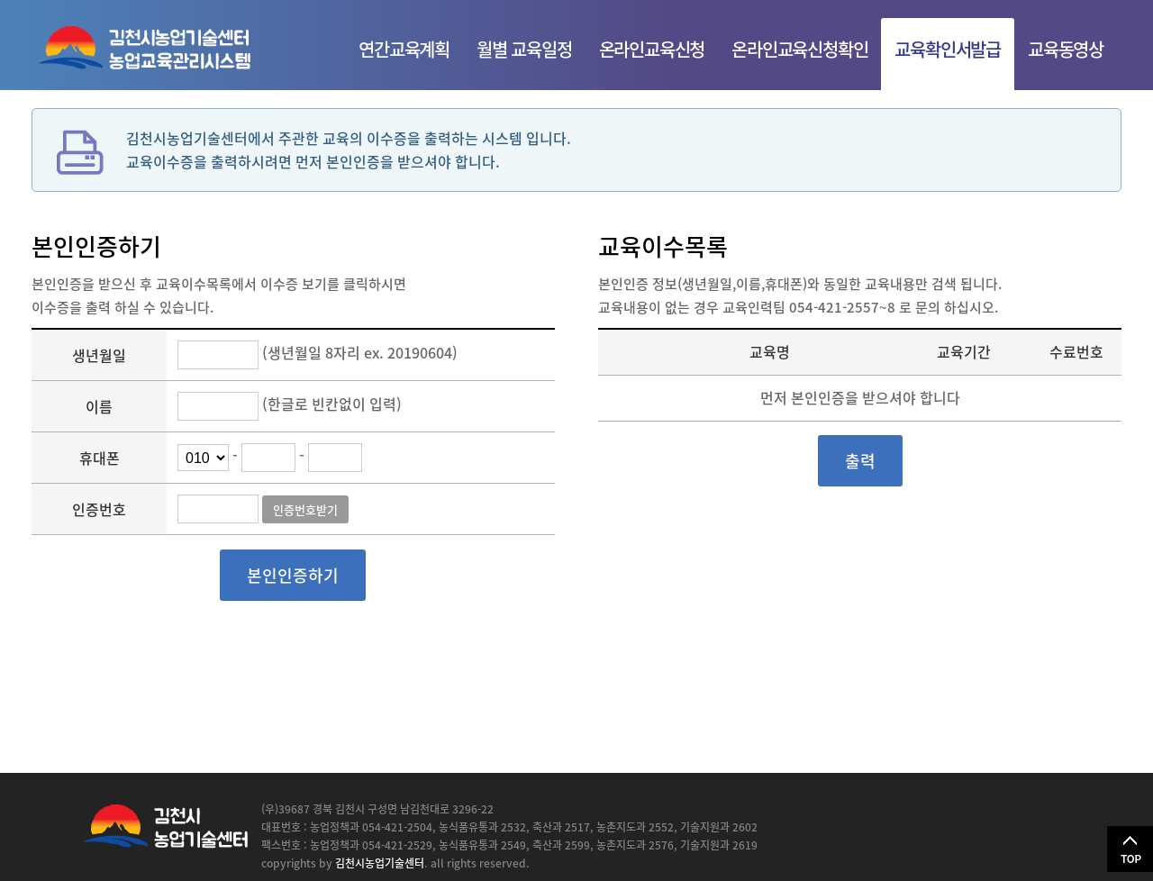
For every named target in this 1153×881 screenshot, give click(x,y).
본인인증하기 (293, 575)
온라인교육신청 (652, 49)
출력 (860, 461)
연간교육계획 (404, 49)
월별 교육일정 (524, 49)
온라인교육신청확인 (799, 49)
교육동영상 (1065, 49)
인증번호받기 (305, 509)
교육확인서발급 (947, 49)
